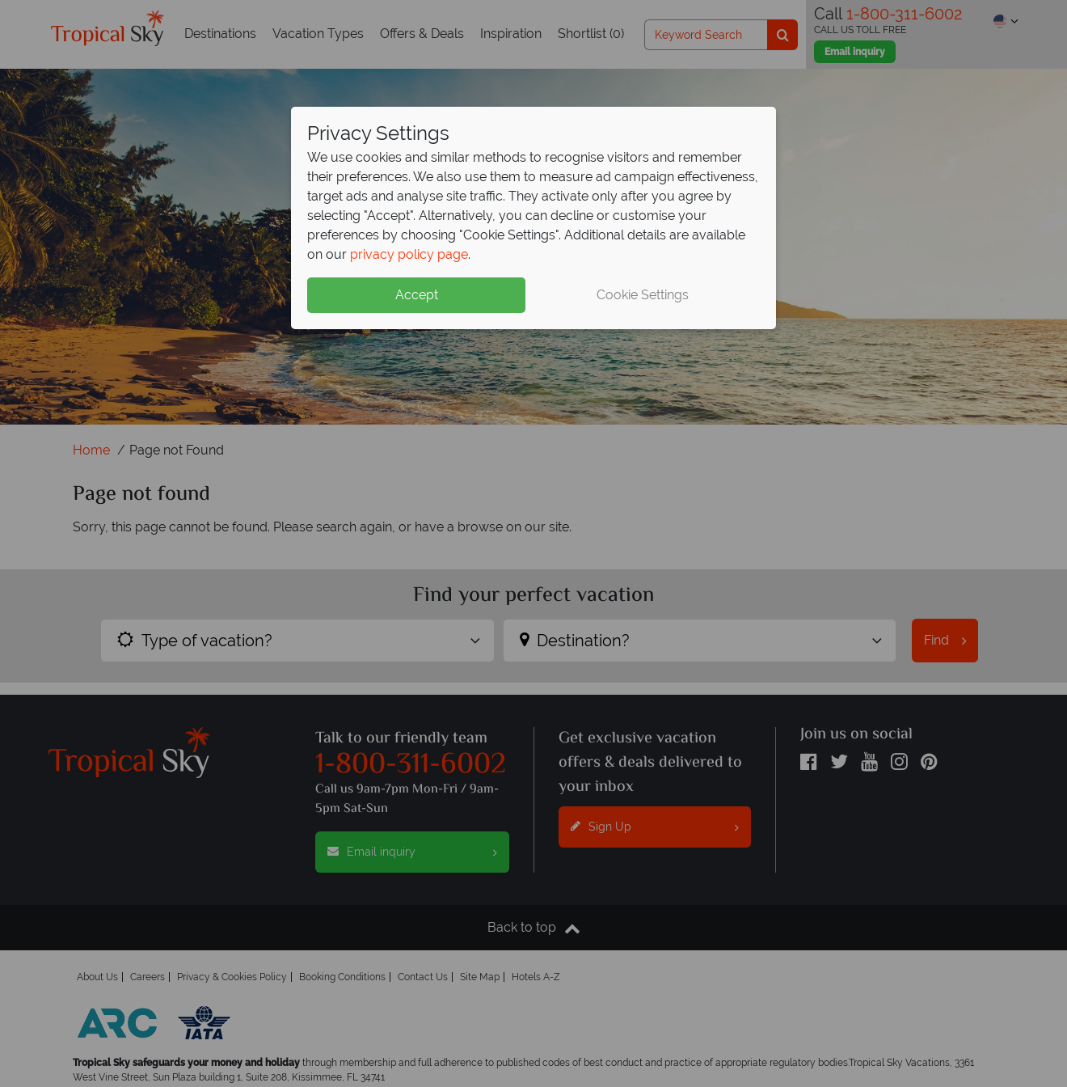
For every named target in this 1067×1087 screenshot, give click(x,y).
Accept (416, 294)
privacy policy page (409, 254)
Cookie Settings (643, 294)
